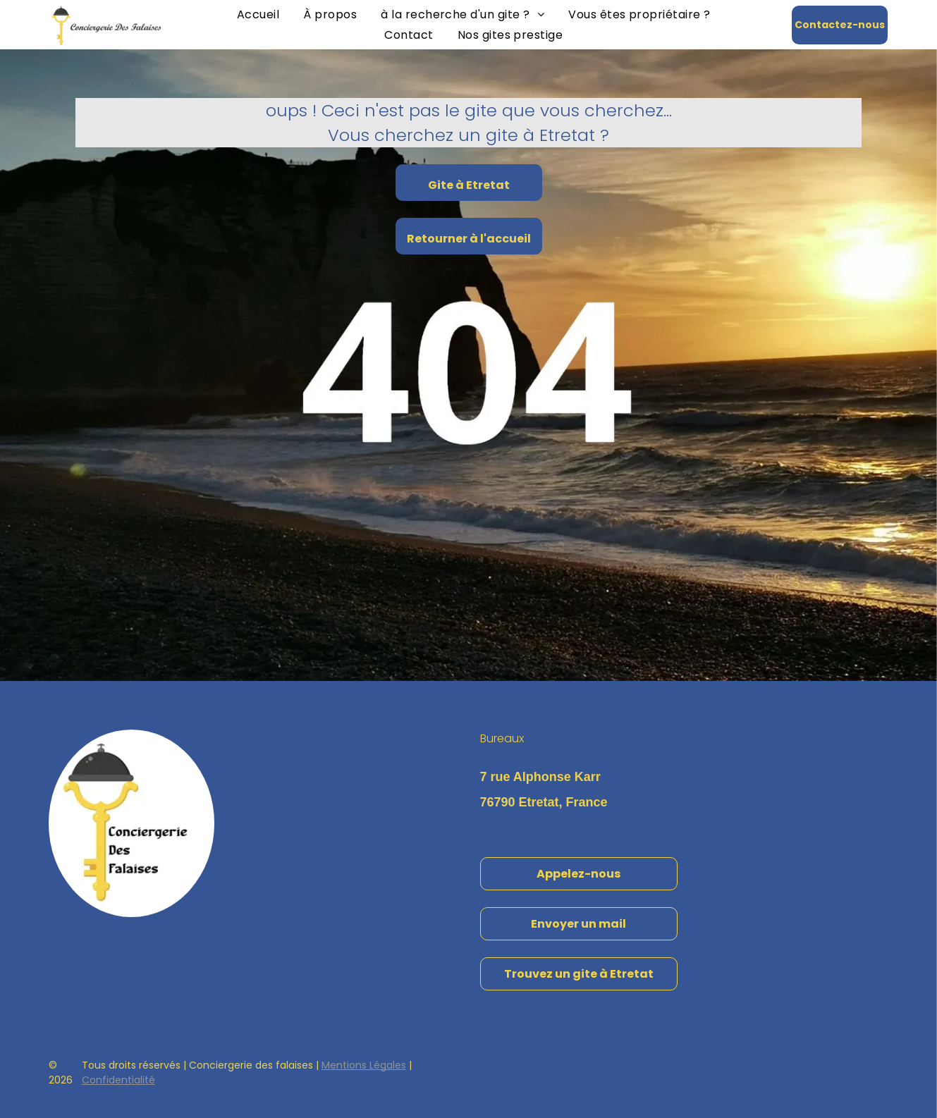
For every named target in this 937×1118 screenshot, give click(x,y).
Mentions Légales (363, 1065)
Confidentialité (118, 1080)
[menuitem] (258, 14)
